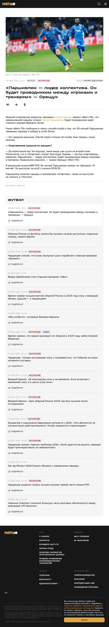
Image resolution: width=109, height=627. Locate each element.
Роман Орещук (63, 117)
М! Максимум (81, 540)
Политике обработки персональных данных (83, 606)
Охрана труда (46, 548)
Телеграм (44, 575)
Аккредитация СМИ (84, 583)
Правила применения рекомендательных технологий (50, 561)
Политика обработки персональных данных (51, 553)
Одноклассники (48, 583)
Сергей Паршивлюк (52, 120)
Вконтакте (44, 579)
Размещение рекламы (86, 587)
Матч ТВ (21, 185)
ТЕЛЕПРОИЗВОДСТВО (84, 575)
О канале (44, 536)
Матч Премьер (81, 536)
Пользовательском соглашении (80, 608)
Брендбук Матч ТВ (49, 544)
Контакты (44, 540)
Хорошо (84, 620)
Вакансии (79, 579)
